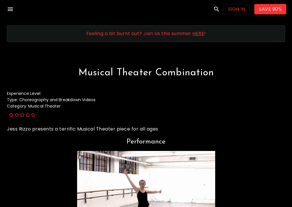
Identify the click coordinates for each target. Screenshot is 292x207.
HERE (198, 33)
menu (10, 9)
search (216, 9)
